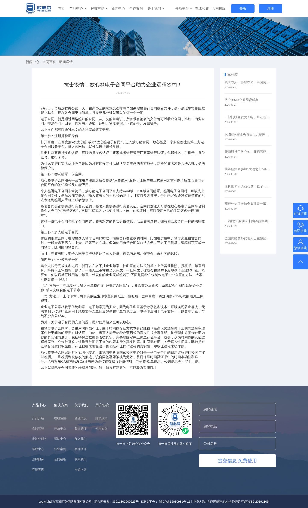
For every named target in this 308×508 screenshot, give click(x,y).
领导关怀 (81, 428)
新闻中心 (118, 8)
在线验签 (202, 8)
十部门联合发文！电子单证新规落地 (248, 117)
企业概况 (81, 418)
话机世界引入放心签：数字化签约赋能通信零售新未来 (248, 186)
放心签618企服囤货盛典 (241, 100)
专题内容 (81, 469)
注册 (270, 8)
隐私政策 (101, 418)
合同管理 (38, 428)
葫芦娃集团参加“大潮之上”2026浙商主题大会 (248, 169)
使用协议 (101, 428)
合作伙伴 (81, 449)
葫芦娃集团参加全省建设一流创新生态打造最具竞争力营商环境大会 (248, 203)
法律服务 (38, 459)
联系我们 (81, 459)
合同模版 (219, 8)
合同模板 (60, 459)
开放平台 (183, 8)
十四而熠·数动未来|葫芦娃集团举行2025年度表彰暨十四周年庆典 (248, 221)
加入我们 (81, 438)
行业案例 (60, 449)
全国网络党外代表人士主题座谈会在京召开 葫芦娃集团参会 (248, 238)
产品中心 (77, 8)
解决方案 (98, 8)
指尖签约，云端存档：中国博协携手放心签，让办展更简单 (248, 82)
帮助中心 (38, 449)
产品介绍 (38, 418)
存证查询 (38, 469)
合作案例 (136, 8)
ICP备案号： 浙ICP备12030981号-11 (165, 501)
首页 (61, 8)
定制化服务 (39, 438)
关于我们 (155, 8)
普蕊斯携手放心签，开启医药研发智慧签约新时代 (248, 152)
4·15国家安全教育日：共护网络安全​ (248, 134)
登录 (242, 8)
